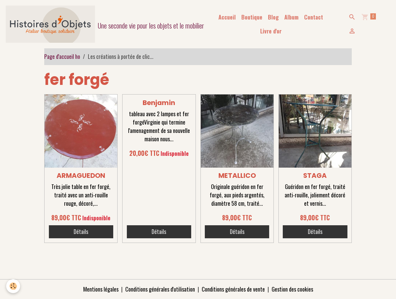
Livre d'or (271, 31)
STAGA (315, 175)
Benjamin (159, 103)
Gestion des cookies (292, 289)
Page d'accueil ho (62, 56)
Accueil (227, 17)
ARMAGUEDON (81, 175)
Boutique (251, 17)
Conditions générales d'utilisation (160, 289)
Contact (313, 17)
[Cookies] (13, 286)
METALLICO (237, 175)
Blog (273, 17)
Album (291, 17)
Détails (81, 231)
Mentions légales (100, 289)
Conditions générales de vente (233, 289)
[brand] (102, 24)
